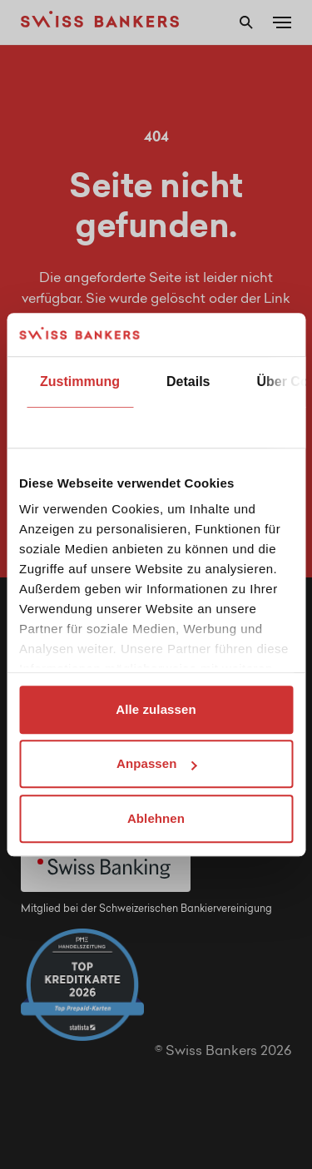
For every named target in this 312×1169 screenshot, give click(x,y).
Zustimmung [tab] (80, 381)
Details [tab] (188, 381)
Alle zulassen (156, 709)
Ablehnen (156, 818)
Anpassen (156, 764)
